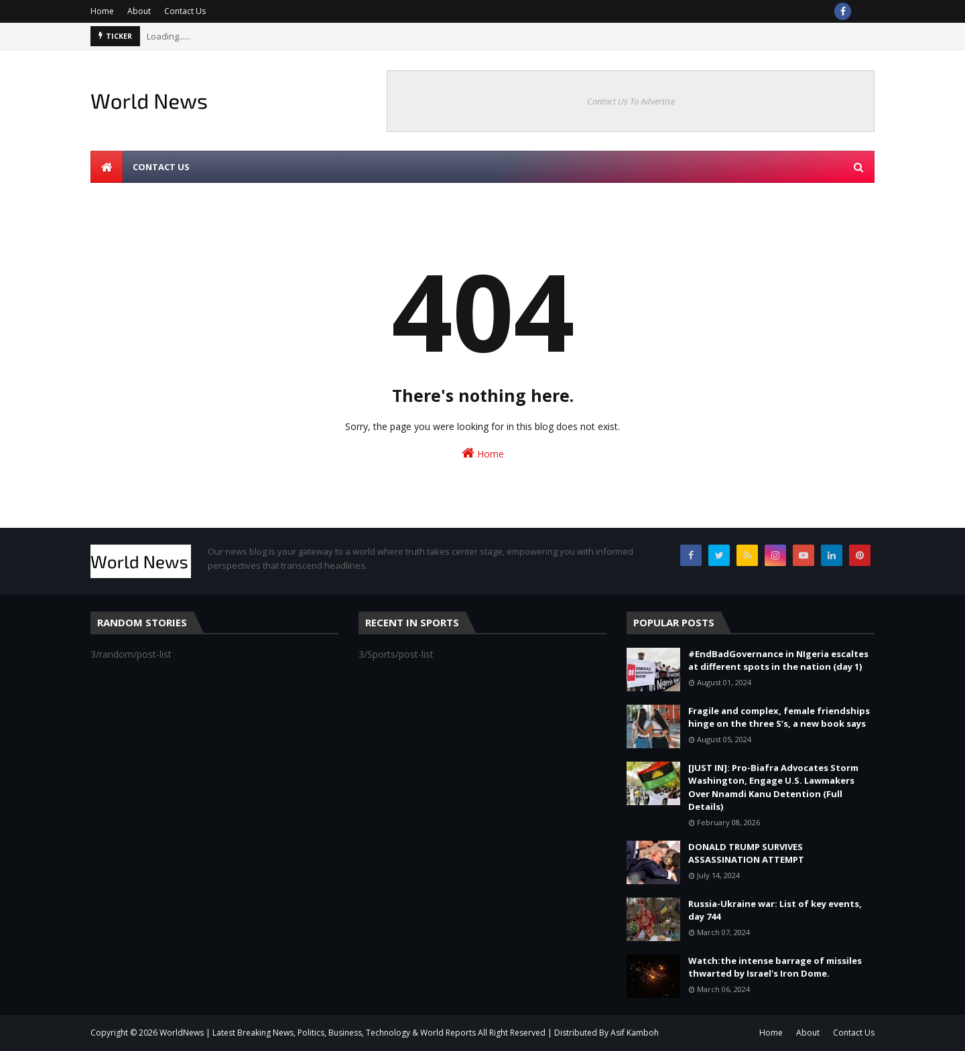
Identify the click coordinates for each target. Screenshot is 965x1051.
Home (102, 11)
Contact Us (185, 11)
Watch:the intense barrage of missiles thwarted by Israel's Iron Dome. (775, 967)
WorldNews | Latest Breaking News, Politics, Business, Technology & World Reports (317, 1032)
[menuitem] (106, 167)
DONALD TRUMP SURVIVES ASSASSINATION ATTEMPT (746, 853)
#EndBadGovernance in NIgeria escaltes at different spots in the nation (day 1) (778, 660)
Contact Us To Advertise (631, 101)
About (139, 11)
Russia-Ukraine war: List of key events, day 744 (775, 910)
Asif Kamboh (634, 1032)
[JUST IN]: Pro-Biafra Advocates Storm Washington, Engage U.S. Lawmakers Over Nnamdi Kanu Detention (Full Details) (773, 787)
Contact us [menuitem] (161, 167)
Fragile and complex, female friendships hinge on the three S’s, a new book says (779, 717)
